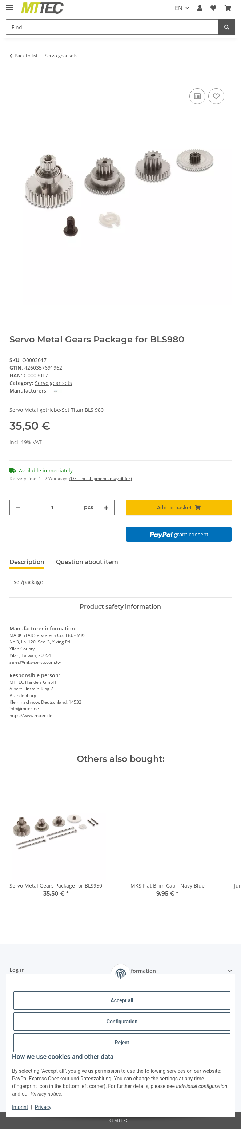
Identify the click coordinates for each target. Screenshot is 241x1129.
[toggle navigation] (9, 4)
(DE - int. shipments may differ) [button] (100, 478)
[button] (199, 8)
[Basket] (228, 8)
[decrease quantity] (18, 507)
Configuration (122, 1021)
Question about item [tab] (87, 562)
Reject (122, 1042)
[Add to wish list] (216, 96)
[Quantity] (52, 507)
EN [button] (178, 8)
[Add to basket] (15, 78)
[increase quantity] (106, 507)
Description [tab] (26, 562)
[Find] (112, 27)
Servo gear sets (53, 382)
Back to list (26, 55)
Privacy (43, 1107)
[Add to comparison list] (197, 96)
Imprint (20, 1107)
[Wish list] (213, 8)
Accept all (122, 1000)
